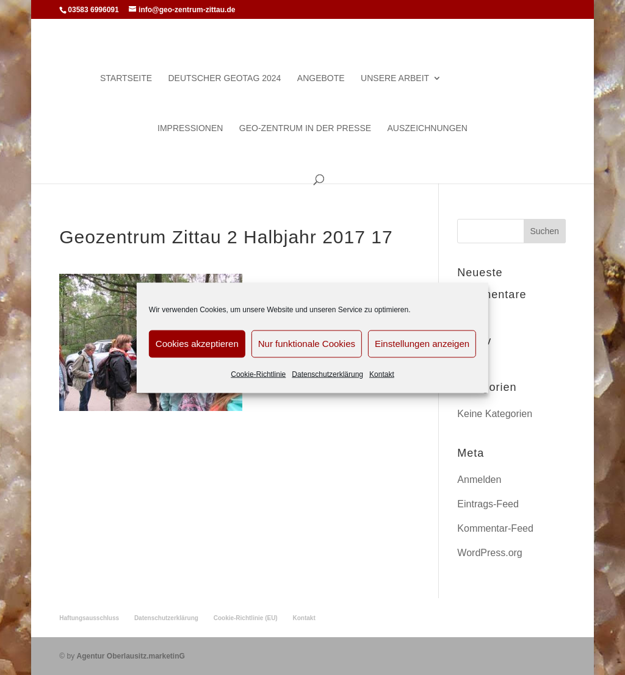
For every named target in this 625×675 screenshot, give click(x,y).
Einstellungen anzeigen (422, 343)
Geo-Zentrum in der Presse (305, 128)
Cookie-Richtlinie (258, 374)
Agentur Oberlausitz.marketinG (130, 656)
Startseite (126, 78)
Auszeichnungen (428, 128)
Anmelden (479, 479)
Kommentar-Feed (495, 528)
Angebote (321, 78)
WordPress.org (489, 553)
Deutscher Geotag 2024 (224, 78)
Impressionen (190, 128)
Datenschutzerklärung (327, 374)
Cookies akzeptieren (197, 343)
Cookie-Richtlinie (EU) (246, 618)
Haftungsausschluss (89, 618)
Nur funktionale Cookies (306, 343)
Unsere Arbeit (395, 78)
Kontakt (381, 374)
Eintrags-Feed (488, 504)
